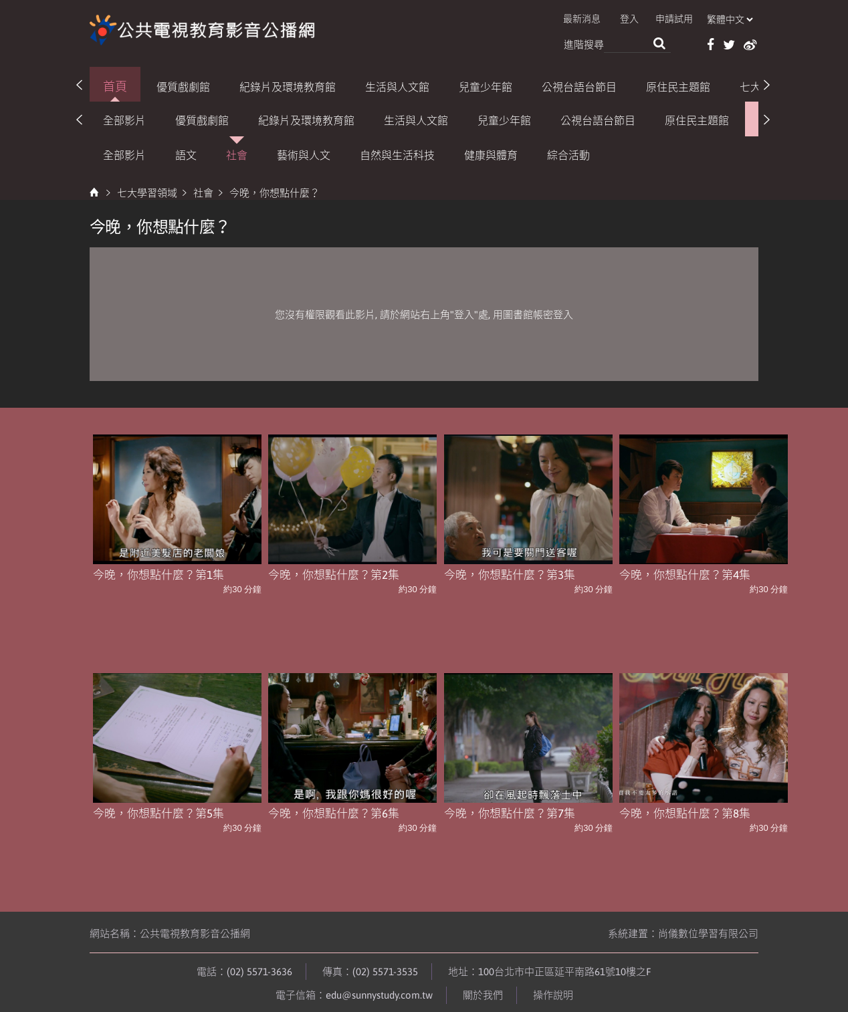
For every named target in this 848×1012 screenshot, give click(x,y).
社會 (236, 154)
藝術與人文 (303, 154)
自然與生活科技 (397, 154)
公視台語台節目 (579, 85)
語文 (186, 154)
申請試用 (681, 19)
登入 (638, 19)
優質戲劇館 (183, 85)
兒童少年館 (485, 85)
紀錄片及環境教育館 (287, 85)
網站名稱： (170, 928)
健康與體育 (491, 154)
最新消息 (594, 19)
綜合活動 (568, 154)
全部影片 (124, 119)
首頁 (115, 85)
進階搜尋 (584, 43)
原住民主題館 (678, 85)
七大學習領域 (147, 191)
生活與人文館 (397, 85)
